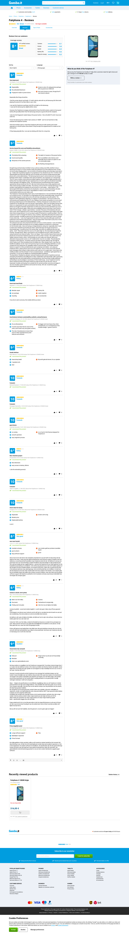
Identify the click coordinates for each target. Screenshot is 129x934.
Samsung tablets (71, 872)
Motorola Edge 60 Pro (15, 878)
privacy (53, 925)
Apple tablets (70, 870)
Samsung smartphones (44, 872)
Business (46, 8)
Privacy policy (70, 888)
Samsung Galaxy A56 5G (16, 875)
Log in (99, 3)
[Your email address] (55, 856)
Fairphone (21, 16)
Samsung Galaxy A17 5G (16, 880)
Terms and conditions (74, 912)
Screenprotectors (100, 872)
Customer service (58, 8)
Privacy (50, 912)
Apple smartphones (43, 870)
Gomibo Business (43, 885)
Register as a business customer (46, 887)
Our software (70, 887)
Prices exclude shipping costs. (81, 909)
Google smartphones (44, 877)
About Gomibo (70, 885)
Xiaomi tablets (70, 873)
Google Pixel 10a (14, 877)
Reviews (35, 16)
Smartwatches (99, 878)
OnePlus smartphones (44, 873)
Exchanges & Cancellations (16, 892)
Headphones (99, 877)
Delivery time (13, 888)
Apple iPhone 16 (14, 872)
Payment (12, 885)
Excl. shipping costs (95, 61)
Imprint (55, 912)
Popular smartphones (17, 868)
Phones (41, 868)
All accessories (99, 880)
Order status (13, 887)
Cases (97, 870)
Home (10, 16)
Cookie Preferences (63, 912)
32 (23, 760)
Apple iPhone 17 (14, 870)
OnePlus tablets (71, 877)
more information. (80, 910)
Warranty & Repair (14, 893)
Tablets (37, 8)
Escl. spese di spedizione (21, 816)
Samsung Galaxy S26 (15, 873)
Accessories (28, 8)
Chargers (98, 873)
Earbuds (98, 875)
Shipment (12, 890)
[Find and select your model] (63, 3)
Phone (18, 8)
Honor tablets (70, 875)
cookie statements (63, 925)
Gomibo (69, 883)
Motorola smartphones (44, 875)
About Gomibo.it (43, 912)
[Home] (12, 8)
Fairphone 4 (28, 16)
